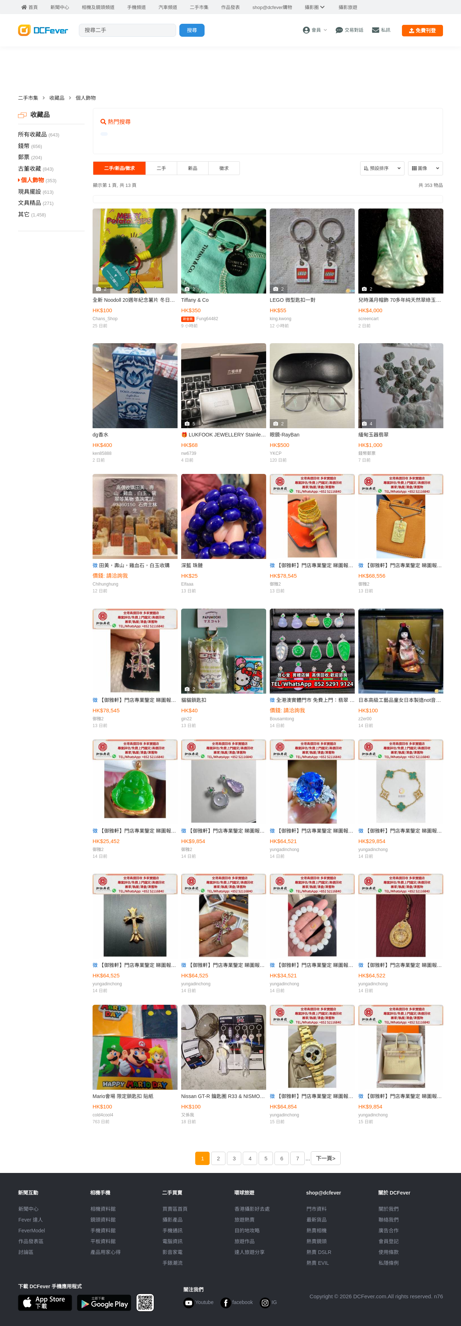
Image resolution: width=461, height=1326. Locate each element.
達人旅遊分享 (249, 1252)
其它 (32, 214)
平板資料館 (103, 1241)
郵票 (30, 157)
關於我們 (389, 1209)
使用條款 (389, 1252)
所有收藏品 (38, 134)
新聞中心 (28, 1209)
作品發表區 (31, 1241)
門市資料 (316, 1209)
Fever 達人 (30, 1220)
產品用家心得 (105, 1252)
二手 (161, 168)
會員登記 (389, 1241)
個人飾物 (86, 98)
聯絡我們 (389, 1220)
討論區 (25, 1252)
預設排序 (376, 168)
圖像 (419, 168)
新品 (192, 168)
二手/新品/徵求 (119, 168)
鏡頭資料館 (103, 1220)
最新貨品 (316, 1220)
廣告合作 (389, 1230)
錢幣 (30, 146)
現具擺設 (36, 192)
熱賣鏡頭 (316, 1241)
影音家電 (172, 1252)
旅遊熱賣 (244, 1220)
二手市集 (28, 98)
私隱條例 (389, 1263)
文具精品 (36, 203)
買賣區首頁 (175, 1209)
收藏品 (56, 98)
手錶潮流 (172, 1263)
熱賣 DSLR (318, 1252)
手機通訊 (172, 1230)
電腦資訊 (172, 1241)
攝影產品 (172, 1220)
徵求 (224, 168)
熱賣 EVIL (317, 1263)
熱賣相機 (316, 1230)
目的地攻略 (247, 1230)
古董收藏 (36, 169)
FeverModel (31, 1230)
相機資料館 (103, 1209)
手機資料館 (103, 1230)
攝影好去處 (252, 1209)
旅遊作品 (244, 1241)
